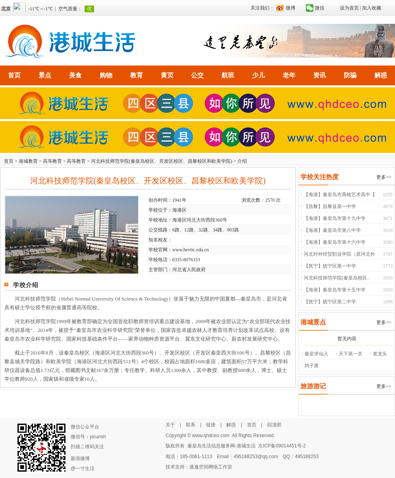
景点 (45, 75)
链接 (211, 425)
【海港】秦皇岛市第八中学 (332, 230)
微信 (319, 8)
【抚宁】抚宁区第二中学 (330, 302)
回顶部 (274, 425)
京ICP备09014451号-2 (282, 446)
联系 (190, 425)
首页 (14, 75)
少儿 (258, 75)
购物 (106, 75)
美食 (75, 75)
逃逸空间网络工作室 (210, 467)
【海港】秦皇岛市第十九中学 (335, 218)
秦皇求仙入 (316, 354)
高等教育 (52, 161)
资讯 (319, 75)
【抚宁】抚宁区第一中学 (330, 266)
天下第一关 (350, 354)
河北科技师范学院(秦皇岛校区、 (338, 278)
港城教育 (28, 161)
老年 (289, 75)
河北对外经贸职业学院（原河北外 (339, 254)
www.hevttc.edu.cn (190, 249)
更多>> (383, 177)
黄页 (167, 75)
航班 (228, 75)
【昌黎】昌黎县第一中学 (330, 206)
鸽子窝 (311, 365)
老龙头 (380, 354)
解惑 (380, 75)
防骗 (350, 75)
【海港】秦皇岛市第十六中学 (335, 242)
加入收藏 (371, 8)
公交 (197, 75)
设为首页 (349, 8)
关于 (170, 425)
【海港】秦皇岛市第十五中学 (335, 290)
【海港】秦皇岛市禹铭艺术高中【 (339, 194)
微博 (290, 8)
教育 (136, 75)
